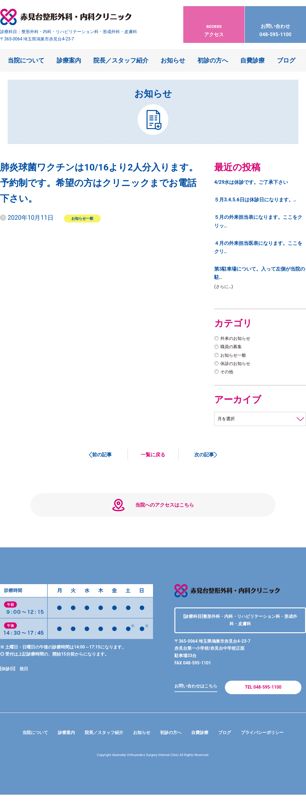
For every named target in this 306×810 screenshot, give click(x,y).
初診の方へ (212, 60)
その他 (227, 372)
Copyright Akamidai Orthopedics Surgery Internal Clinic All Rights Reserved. (153, 770)
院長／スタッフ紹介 (120, 60)
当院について (26, 60)
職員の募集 (232, 348)
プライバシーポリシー (272, 748)
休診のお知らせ (237, 364)
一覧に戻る (153, 456)
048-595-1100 (275, 24)
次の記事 (204, 456)
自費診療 (252, 60)
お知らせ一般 (82, 218)
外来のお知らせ (237, 339)
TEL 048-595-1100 (263, 700)
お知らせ (173, 60)
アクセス (214, 24)
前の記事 (102, 456)
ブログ (286, 60)
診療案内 (69, 60)
